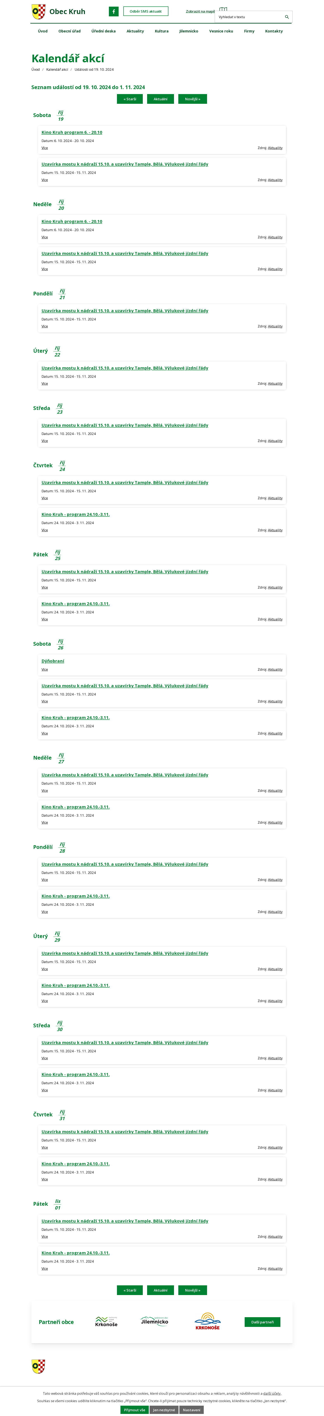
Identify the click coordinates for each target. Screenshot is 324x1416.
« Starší (130, 99)
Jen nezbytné (164, 1410)
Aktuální (160, 99)
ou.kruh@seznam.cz (264, 1366)
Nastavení (191, 1410)
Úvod (35, 69)
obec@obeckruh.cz (263, 1371)
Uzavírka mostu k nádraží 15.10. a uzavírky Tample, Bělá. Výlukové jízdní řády (125, 164)
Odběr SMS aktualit (148, 11)
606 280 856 (191, 1371)
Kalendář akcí (57, 69)
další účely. (272, 1393)
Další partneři (262, 1322)
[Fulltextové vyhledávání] (268, 11)
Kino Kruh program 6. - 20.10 (72, 132)
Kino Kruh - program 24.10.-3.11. (76, 514)
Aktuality (275, 147)
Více (45, 147)
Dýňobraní (53, 661)
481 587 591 (191, 1366)
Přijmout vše (134, 1410)
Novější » (192, 99)
